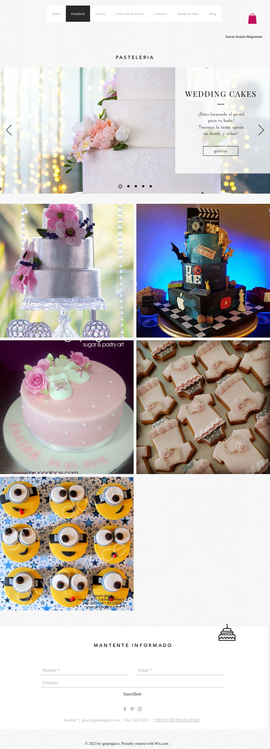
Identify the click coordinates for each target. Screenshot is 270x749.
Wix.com (162, 744)
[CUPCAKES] (151, 186)
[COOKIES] (143, 186)
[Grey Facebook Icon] (125, 709)
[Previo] (9, 130)
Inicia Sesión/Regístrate (243, 37)
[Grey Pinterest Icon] (132, 709)
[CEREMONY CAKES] (128, 186)
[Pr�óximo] (261, 130)
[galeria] (220, 151)
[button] (252, 18)
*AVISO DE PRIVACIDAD (177, 720)
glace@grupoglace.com (101, 720)
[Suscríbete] (132, 694)
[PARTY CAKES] (136, 186)
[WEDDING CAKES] (120, 186)
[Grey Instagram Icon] (139, 709)
